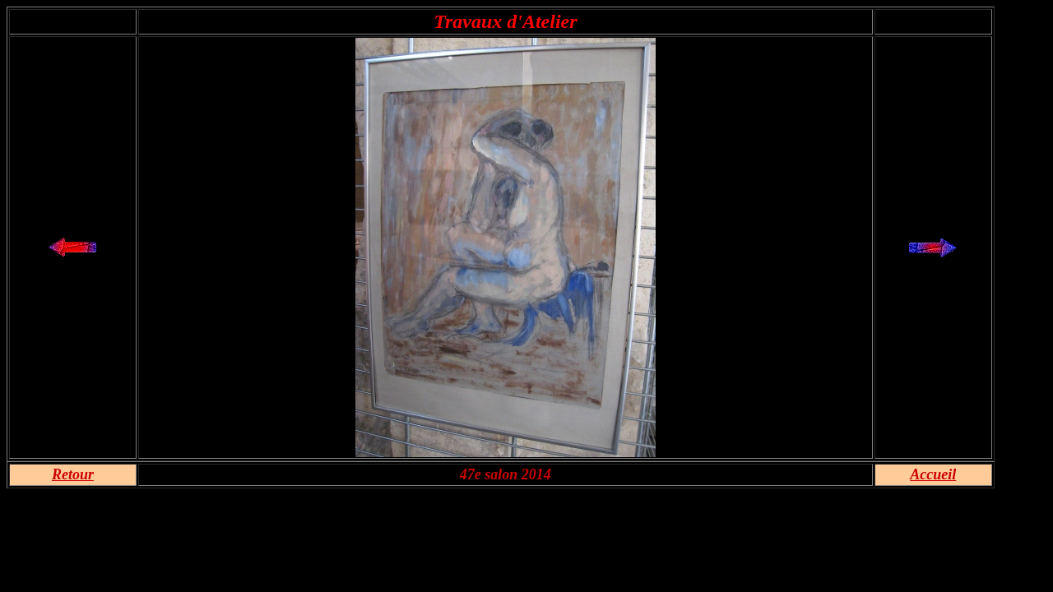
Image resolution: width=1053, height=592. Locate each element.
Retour (73, 474)
